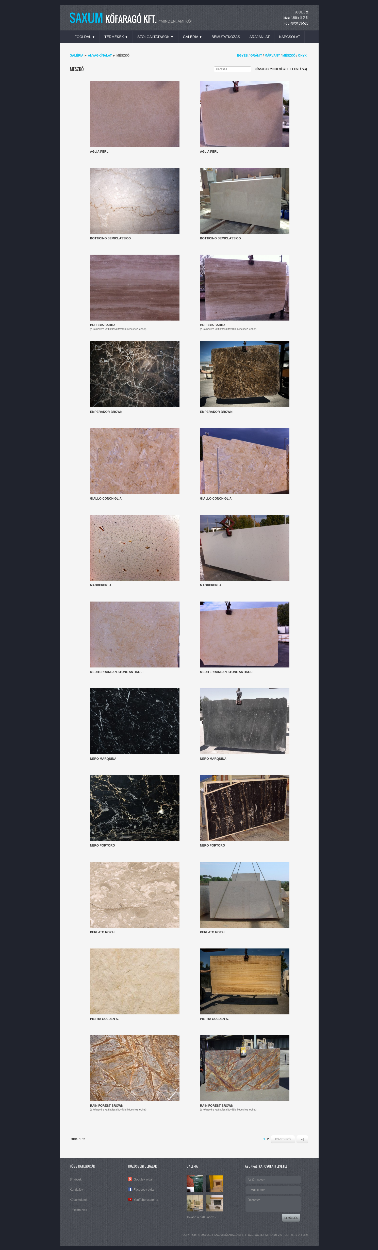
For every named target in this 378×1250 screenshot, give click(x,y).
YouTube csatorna (146, 1200)
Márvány (272, 55)
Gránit (256, 55)
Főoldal (85, 37)
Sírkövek (76, 1179)
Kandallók (76, 1189)
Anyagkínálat (100, 55)
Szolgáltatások (155, 37)
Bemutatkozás (225, 37)
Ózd (250, 1235)
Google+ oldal (143, 1179)
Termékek (116, 37)
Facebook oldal (144, 1189)
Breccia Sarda (103, 325)
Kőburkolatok (79, 1200)
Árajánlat (260, 37)
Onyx (302, 55)
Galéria (192, 37)
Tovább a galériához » (201, 1217)
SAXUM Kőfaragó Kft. (229, 1235)
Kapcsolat (289, 37)
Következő (283, 1139)
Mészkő (288, 55)
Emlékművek (78, 1210)
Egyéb (242, 55)
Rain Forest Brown (106, 1105)
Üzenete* (273, 1204)
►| (302, 1139)
